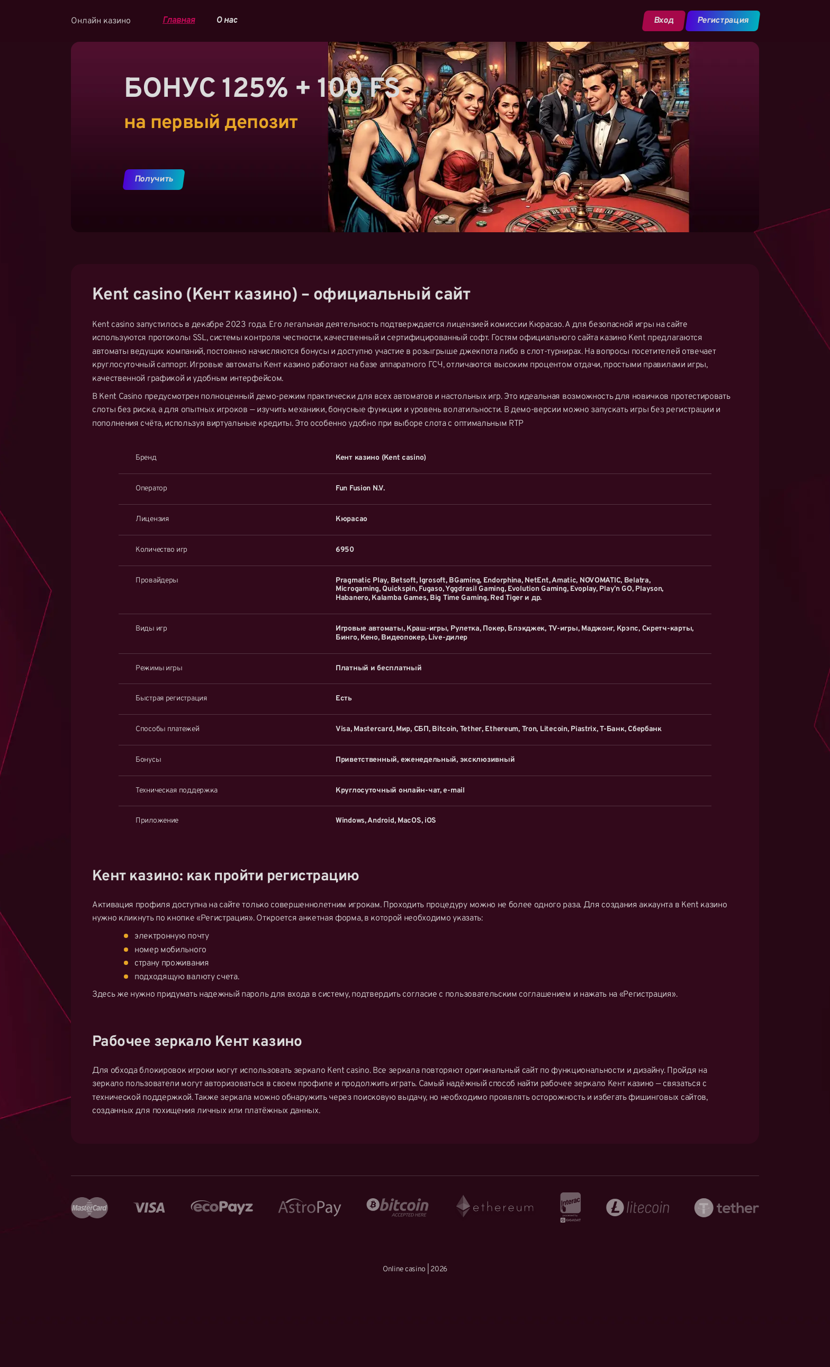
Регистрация (722, 20)
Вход (663, 20)
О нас (226, 21)
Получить (154, 179)
